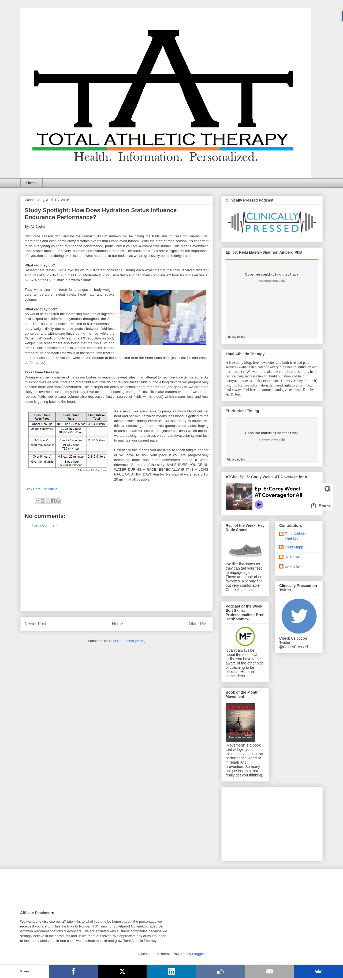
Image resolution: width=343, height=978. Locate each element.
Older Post (198, 623)
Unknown (292, 557)
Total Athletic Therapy (295, 536)
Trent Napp (294, 547)
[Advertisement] (116, 573)
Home (31, 183)
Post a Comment (44, 525)
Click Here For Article (41, 489)
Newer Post (35, 623)
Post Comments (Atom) (127, 641)
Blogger (198, 954)
